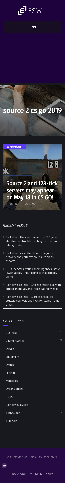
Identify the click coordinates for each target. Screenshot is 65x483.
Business (11, 332)
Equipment (12, 357)
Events (10, 365)
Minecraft (12, 381)
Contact (50, 474)
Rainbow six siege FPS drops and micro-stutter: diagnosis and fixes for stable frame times (32, 300)
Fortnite (11, 373)
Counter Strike (14, 147)
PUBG (9, 397)
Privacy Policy (18, 474)
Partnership (36, 474)
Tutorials (11, 421)
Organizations (14, 389)
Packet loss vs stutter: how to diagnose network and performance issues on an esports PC (30, 257)
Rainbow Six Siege (17, 405)
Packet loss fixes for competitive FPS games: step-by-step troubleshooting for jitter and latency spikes (32, 241)
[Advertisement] (32, 59)
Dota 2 (10, 349)
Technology (13, 413)
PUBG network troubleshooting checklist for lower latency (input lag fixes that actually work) (33, 273)
